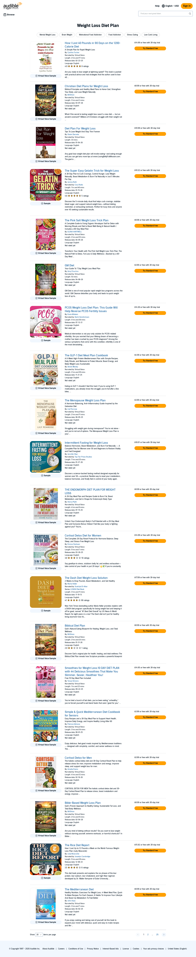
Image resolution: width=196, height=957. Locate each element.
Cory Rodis (79, 185)
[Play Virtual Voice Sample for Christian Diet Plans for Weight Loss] (46, 119)
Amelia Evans (73, 769)
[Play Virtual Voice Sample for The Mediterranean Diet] (46, 922)
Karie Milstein (73, 314)
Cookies (136, 949)
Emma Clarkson (74, 544)
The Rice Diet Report (77, 845)
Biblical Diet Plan (75, 625)
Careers (61, 949)
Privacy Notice (93, 949)
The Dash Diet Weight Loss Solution (86, 578)
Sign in (187, 5)
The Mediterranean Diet (79, 889)
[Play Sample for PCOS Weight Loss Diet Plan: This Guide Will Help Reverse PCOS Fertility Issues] (46, 340)
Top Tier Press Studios (83, 457)
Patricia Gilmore (74, 724)
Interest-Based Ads (111, 949)
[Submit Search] (190, 13)
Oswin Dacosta (73, 134)
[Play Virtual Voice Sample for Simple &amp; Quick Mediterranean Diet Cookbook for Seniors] (46, 745)
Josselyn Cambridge (82, 856)
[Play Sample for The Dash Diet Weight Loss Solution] (46, 611)
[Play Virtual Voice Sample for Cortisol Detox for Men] (46, 791)
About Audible (48, 949)
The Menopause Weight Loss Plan (85, 400)
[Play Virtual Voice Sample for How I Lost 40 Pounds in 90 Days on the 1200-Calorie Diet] (46, 76)
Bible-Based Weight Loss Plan (83, 803)
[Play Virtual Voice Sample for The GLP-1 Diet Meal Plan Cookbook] (46, 388)
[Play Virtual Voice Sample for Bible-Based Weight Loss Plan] (46, 836)
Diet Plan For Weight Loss (80, 128)
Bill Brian (71, 95)
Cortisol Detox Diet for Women (83, 535)
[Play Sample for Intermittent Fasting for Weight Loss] (46, 476)
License (126, 949)
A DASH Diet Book (77, 589)
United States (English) (177, 949)
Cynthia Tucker (73, 52)
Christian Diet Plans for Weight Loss (86, 86)
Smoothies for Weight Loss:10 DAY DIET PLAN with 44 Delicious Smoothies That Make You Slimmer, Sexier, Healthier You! (92, 671)
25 (157, 934)
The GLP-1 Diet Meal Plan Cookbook (86, 355)
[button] (47, 35)
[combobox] (165, 13)
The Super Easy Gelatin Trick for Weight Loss (92, 170)
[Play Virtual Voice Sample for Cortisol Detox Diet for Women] (46, 568)
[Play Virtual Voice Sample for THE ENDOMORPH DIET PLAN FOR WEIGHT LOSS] (46, 522)
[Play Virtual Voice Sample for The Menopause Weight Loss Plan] (46, 433)
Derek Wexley (73, 367)
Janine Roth (72, 182)
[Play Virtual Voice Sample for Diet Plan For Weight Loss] (46, 161)
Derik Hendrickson (82, 317)
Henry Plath (72, 502)
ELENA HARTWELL (75, 232)
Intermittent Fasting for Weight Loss (86, 442)
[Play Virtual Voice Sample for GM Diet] (46, 298)
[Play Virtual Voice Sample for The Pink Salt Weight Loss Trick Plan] (46, 253)
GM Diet (69, 265)
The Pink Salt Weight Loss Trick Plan (86, 220)
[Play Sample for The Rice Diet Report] (46, 878)
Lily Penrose (72, 409)
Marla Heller (72, 584)
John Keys (71, 901)
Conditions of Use (75, 949)
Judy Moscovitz (73, 854)
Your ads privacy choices (153, 949)
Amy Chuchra (73, 271)
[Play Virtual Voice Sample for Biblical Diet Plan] (46, 658)
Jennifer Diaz (73, 454)
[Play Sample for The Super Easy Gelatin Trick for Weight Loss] (46, 203)
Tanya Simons (73, 681)
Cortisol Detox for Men (78, 758)
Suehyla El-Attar (81, 586)
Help (157, 6)
